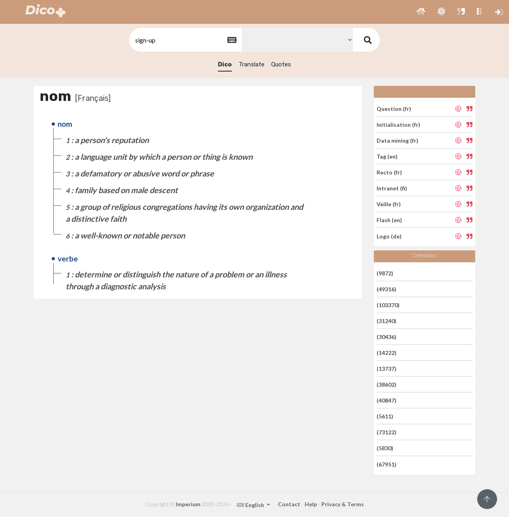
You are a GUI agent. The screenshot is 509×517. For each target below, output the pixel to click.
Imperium (188, 504)
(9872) (385, 272)
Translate (251, 64)
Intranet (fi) (392, 188)
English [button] (251, 505)
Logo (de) (389, 235)
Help (311, 504)
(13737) (386, 368)
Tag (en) (387, 156)
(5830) (385, 448)
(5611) (385, 416)
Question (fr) (394, 108)
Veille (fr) (389, 204)
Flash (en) (389, 220)
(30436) (386, 336)
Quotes (281, 64)
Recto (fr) (389, 172)
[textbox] (185, 40)
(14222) (386, 352)
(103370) (388, 305)
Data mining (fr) (397, 140)
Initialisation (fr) (398, 124)
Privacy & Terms (342, 504)
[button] (420, 12)
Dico (225, 64)
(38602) (386, 384)
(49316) (386, 289)
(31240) (386, 321)
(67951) (386, 464)
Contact (289, 504)
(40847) (386, 400)
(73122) (386, 432)
